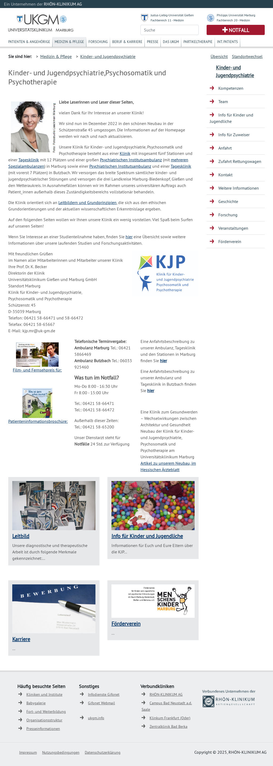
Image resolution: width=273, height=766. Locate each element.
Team (223, 101)
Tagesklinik (28, 159)
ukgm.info (96, 718)
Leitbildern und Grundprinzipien (87, 202)
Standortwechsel (247, 56)
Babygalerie (36, 703)
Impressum (28, 752)
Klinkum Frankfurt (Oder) (170, 718)
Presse (152, 42)
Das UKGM (171, 42)
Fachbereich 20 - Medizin (233, 20)
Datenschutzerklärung (103, 752)
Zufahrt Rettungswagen (239, 161)
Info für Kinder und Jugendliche (147, 536)
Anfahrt (225, 148)
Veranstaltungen (233, 228)
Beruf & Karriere (127, 42)
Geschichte (228, 201)
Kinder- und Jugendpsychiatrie (107, 56)
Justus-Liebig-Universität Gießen (172, 15)
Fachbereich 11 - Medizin (167, 20)
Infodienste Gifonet (103, 694)
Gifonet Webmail (101, 703)
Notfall (239, 30)
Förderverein (125, 623)
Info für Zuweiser (234, 134)
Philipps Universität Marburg (236, 15)
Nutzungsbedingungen (60, 752)
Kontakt (225, 174)
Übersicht (219, 56)
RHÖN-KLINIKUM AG (166, 694)
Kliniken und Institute (44, 694)
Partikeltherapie (197, 42)
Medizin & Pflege (69, 42)
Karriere (21, 639)
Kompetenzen (230, 88)
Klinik (125, 153)
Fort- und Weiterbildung (46, 711)
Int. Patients (227, 42)
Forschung (98, 42)
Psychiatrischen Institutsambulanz (131, 159)
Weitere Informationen (238, 188)
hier (129, 236)
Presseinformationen (43, 728)
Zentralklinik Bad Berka (168, 726)
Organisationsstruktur (44, 720)
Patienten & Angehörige (29, 42)
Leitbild (20, 536)
